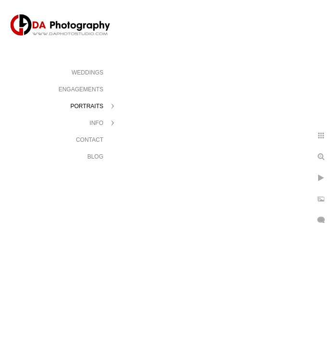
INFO (96, 123)
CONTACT (89, 139)
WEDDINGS (87, 72)
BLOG (95, 156)
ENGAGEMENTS (81, 89)
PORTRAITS (87, 106)
